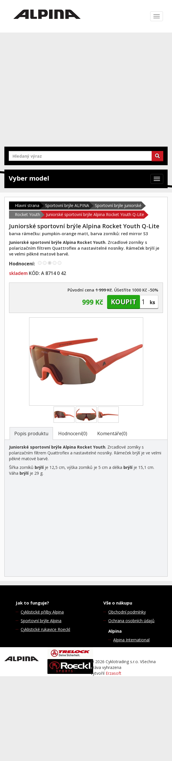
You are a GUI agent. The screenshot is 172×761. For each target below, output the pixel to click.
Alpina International (131, 640)
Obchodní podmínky (127, 612)
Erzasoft (113, 673)
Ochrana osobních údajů (131, 620)
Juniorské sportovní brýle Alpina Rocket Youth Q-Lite (95, 214)
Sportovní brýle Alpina (41, 620)
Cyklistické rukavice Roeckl (45, 629)
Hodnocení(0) (72, 433)
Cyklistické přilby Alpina (42, 612)
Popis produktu (31, 433)
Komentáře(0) (112, 433)
